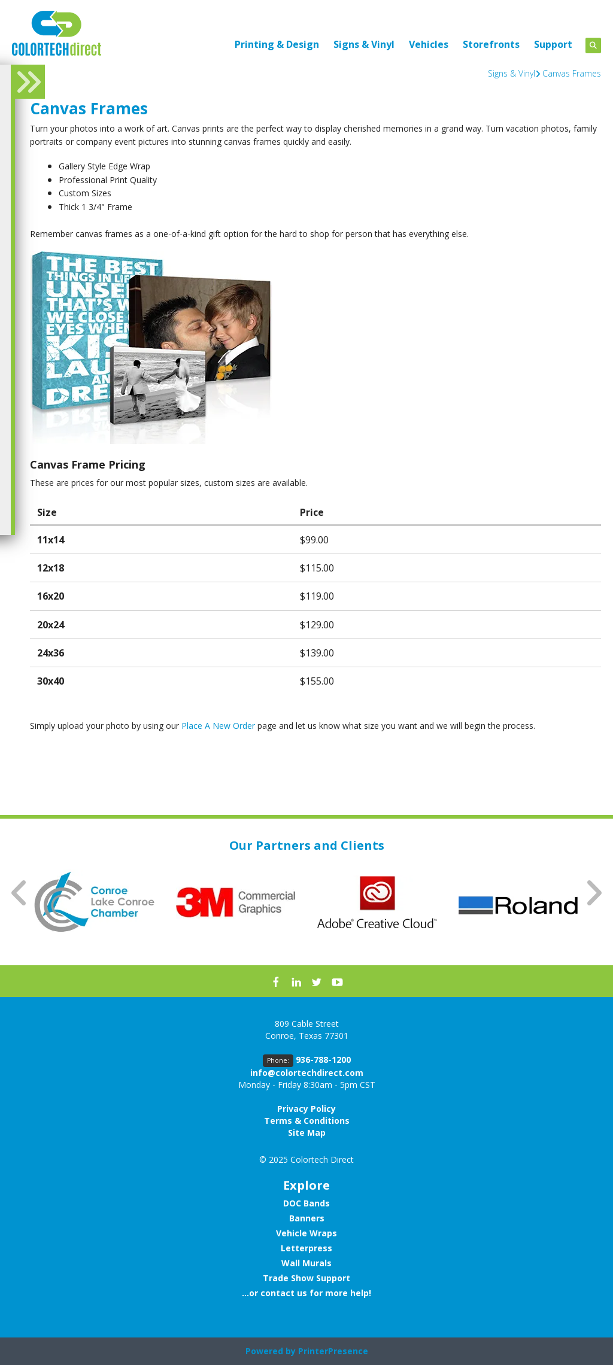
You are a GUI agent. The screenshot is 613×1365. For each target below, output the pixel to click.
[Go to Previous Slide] (20, 893)
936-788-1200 (323, 1059)
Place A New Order (218, 725)
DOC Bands (306, 1203)
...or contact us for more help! (306, 1293)
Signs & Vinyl (363, 44)
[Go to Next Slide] (593, 893)
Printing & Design (277, 44)
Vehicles (428, 44)
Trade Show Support (306, 1278)
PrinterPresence (333, 1351)
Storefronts (491, 44)
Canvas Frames (571, 73)
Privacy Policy (306, 1108)
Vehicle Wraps (306, 1233)
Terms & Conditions (307, 1120)
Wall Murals (306, 1263)
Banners (306, 1218)
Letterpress (306, 1248)
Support (553, 44)
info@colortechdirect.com (306, 1072)
